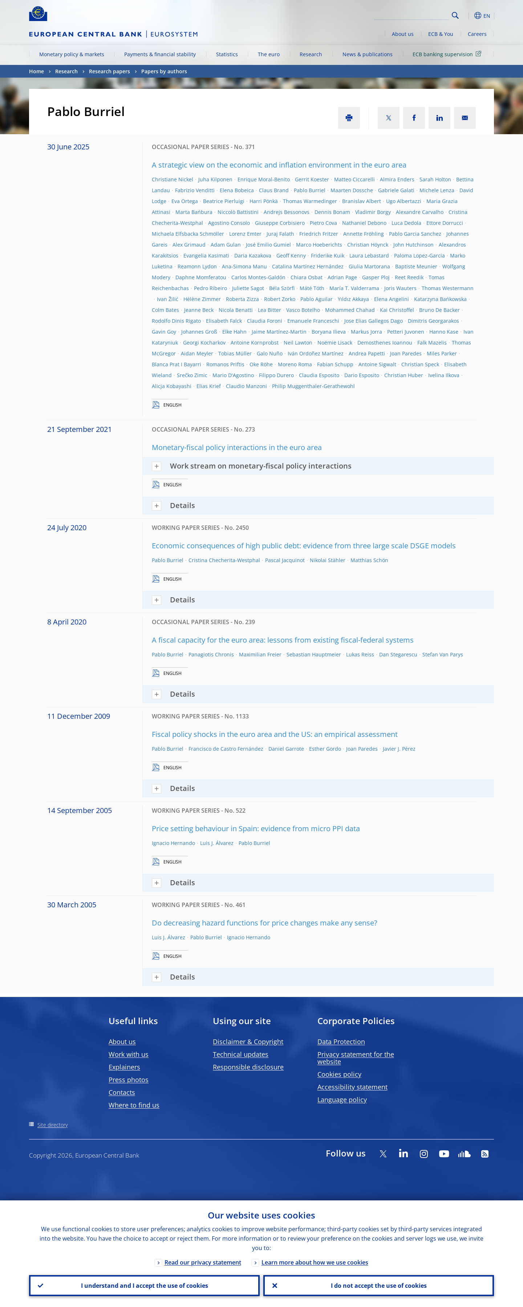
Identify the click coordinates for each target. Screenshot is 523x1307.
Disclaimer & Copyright (248, 1041)
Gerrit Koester (312, 179)
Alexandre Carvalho (419, 212)
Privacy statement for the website (355, 1058)
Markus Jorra (366, 331)
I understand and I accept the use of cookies (144, 1286)
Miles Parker (442, 353)
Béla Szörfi (282, 288)
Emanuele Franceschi (313, 320)
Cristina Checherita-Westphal (224, 560)
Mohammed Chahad (350, 309)
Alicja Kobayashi (171, 386)
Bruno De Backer (439, 309)
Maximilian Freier (260, 654)
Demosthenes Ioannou (384, 342)
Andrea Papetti (367, 353)
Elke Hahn (234, 331)
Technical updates (240, 1054)
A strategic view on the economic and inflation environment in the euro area (279, 165)
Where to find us (134, 1105)
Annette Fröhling (363, 233)
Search (455, 15)
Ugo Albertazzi (403, 201)
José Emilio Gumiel (268, 244)
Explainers (124, 1067)
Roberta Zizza (242, 299)
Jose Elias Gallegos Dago (373, 320)
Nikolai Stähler (327, 560)
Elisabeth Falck (224, 320)
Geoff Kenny (291, 255)
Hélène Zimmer (202, 299)
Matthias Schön (369, 560)
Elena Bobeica (237, 190)
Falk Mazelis (432, 342)
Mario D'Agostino (233, 375)
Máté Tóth (312, 288)
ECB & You (440, 33)
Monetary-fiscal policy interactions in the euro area (237, 447)
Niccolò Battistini (238, 212)
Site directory (52, 1124)
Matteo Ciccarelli (354, 179)
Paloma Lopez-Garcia (419, 255)
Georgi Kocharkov (204, 342)
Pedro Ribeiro (210, 288)
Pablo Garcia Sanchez (415, 233)
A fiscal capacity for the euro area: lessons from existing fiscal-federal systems (283, 640)
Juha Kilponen (215, 179)
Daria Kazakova (252, 255)
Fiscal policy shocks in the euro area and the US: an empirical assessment (275, 734)
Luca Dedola (406, 222)
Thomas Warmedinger (310, 201)
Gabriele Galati (396, 190)
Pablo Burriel (309, 190)
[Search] (413, 14)
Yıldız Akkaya (353, 299)
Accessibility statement (352, 1087)
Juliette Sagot (248, 288)
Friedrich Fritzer (318, 233)
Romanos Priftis (225, 364)
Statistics (227, 54)
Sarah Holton (435, 179)
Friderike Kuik (327, 255)
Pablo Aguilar (316, 299)
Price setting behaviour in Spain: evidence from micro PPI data (256, 828)
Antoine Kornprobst (255, 342)
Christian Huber (403, 375)
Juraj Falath (280, 233)
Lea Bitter (269, 309)
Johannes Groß (199, 331)
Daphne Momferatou (200, 277)
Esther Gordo (325, 748)
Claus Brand (274, 190)
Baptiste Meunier (416, 266)
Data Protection (341, 1041)
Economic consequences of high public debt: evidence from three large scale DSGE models (304, 546)
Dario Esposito (361, 375)
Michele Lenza (436, 190)
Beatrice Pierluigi (223, 201)
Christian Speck (420, 364)
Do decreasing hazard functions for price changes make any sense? (264, 923)
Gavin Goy (164, 331)
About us (403, 33)
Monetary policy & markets (71, 54)
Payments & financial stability (160, 54)
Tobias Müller (235, 353)
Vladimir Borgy (373, 212)
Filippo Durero (276, 375)
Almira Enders (397, 179)
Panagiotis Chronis (211, 654)
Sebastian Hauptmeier (314, 654)
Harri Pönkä (264, 201)
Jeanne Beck (199, 309)
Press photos (129, 1079)
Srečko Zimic (192, 375)
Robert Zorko (279, 299)
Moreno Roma (295, 364)
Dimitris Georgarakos (433, 320)
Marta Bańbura (193, 212)
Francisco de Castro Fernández (225, 748)
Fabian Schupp (335, 364)
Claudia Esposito (319, 375)
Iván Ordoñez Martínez (316, 353)
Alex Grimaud (189, 244)
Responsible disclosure (248, 1067)
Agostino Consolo (229, 222)
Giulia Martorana (369, 266)
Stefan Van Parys (442, 654)
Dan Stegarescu (398, 654)
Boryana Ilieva (329, 331)
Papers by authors (164, 71)
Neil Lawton (298, 342)
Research (311, 54)
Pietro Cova (323, 222)
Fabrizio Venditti (195, 190)
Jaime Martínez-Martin (279, 331)
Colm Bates (165, 309)
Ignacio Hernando (173, 843)
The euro (269, 54)
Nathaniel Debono (364, 222)
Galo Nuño (270, 353)
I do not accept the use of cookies (379, 1286)
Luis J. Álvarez (217, 843)
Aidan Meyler (197, 353)
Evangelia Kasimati (206, 255)
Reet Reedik (409, 277)
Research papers (109, 71)
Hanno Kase (443, 331)
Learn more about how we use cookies (315, 1262)
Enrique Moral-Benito (264, 179)
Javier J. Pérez (399, 748)
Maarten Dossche (352, 190)
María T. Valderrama (354, 288)
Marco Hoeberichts (319, 244)
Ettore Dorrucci (444, 222)
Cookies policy (339, 1074)
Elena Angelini (391, 299)
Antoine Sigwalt (377, 364)
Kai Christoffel (397, 309)
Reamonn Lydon (197, 266)
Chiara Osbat (307, 277)
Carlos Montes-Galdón (258, 277)
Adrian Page (342, 277)
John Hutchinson (413, 244)
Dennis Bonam (332, 212)
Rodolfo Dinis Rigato (176, 320)
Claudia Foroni (264, 320)
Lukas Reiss (360, 654)
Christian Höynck (367, 244)
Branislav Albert (361, 201)
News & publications (367, 54)
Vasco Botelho (303, 309)
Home (36, 71)
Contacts (122, 1092)
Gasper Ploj (376, 277)
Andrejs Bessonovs (286, 212)
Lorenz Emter (245, 233)
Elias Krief (208, 386)
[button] (468, 15)
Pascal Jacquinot (285, 560)
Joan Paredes (406, 353)
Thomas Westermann (448, 288)
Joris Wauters (400, 288)
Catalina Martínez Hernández (308, 266)
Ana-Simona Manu (244, 266)
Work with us (129, 1054)
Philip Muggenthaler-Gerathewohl (313, 386)
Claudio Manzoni (246, 386)
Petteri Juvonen (405, 331)
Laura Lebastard (369, 255)
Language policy (342, 1099)
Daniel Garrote (286, 748)
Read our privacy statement (203, 1262)
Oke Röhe (261, 364)
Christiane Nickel (172, 179)
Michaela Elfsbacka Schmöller (188, 233)
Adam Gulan (226, 244)
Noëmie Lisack (334, 342)
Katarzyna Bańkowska (440, 299)
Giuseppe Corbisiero (280, 222)
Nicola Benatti (236, 309)
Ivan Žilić (167, 299)
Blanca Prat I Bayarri (176, 364)
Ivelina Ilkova (443, 375)
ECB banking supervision (448, 54)
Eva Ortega (184, 201)
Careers (477, 33)
